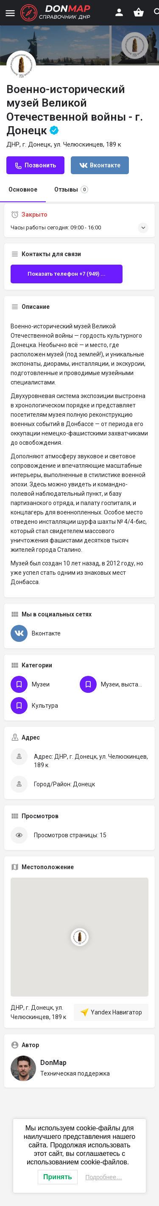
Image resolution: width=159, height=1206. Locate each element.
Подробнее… (103, 1177)
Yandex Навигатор (111, 1012)
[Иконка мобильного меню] (10, 13)
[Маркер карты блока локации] (80, 937)
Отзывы (71, 189)
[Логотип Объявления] (21, 65)
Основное (22, 189)
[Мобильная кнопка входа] (119, 12)
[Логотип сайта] (56, 12)
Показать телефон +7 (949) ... (67, 274)
